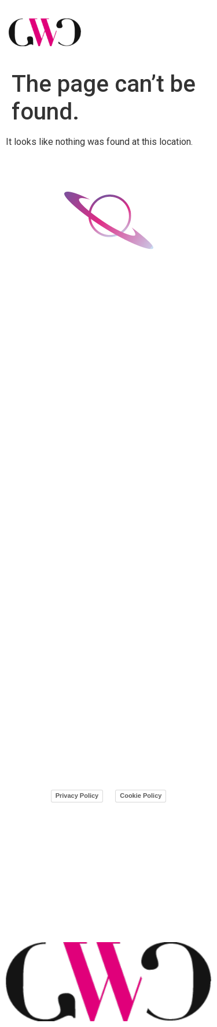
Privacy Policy (77, 795)
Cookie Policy (140, 795)
